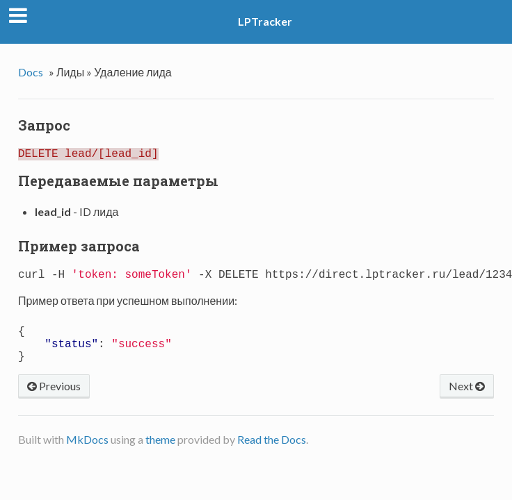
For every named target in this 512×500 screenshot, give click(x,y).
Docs (30, 71)
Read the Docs (271, 453)
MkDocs (87, 453)
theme (160, 453)
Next (467, 399)
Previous (54, 399)
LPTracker (265, 21)
